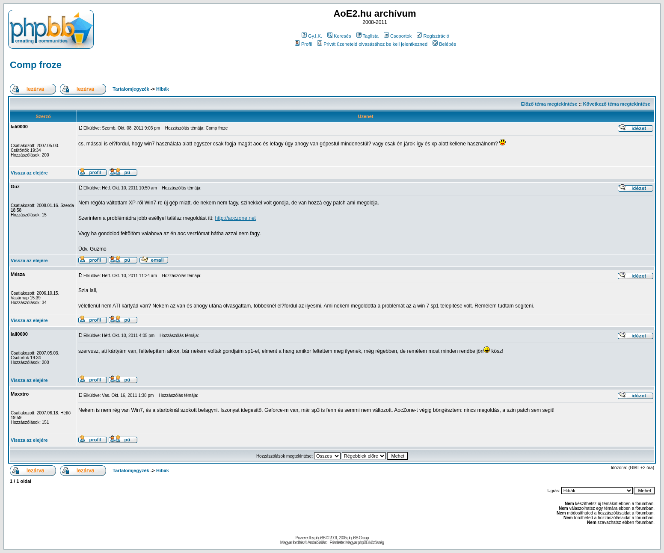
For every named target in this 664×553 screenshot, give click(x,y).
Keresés (339, 35)
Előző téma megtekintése (549, 103)
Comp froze (36, 64)
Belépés (444, 44)
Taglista (367, 35)
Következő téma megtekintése (616, 103)
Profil (303, 44)
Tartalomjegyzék (131, 89)
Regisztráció (433, 35)
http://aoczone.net (235, 218)
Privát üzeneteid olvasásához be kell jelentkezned (372, 44)
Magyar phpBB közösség (364, 542)
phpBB (319, 537)
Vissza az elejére (29, 172)
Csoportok (398, 35)
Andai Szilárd (317, 542)
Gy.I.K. (312, 35)
